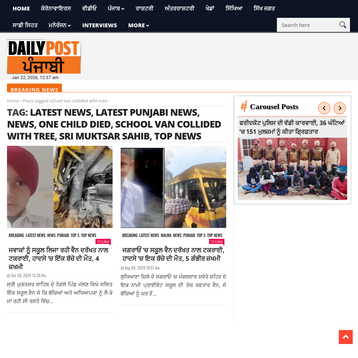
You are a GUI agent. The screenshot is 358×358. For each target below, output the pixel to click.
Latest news (35, 235)
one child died (74, 123)
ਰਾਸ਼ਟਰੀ (144, 8)
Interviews (99, 25)
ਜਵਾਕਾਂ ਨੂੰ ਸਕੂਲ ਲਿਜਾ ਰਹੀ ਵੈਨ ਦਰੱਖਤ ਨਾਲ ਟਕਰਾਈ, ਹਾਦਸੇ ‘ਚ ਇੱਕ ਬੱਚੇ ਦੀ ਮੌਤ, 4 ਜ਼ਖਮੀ (58, 258)
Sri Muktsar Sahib (104, 135)
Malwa (166, 235)
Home (21, 8)
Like (103, 241)
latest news (60, 112)
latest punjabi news (146, 112)
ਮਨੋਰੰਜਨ (57, 25)
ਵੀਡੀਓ (89, 8)
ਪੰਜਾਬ (114, 8)
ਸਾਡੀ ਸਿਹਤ (25, 25)
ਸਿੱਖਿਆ (233, 8)
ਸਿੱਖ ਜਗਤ (264, 8)
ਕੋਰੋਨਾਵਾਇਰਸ (56, 8)
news (20, 123)
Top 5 (75, 235)
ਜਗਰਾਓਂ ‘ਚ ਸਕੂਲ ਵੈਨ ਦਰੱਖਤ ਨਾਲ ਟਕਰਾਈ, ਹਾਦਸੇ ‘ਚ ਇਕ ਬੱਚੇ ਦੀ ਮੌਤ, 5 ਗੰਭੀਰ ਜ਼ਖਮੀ (173, 254)
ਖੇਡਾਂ (210, 8)
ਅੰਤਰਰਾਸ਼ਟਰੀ (179, 8)
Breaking (16, 235)
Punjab (63, 235)
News (51, 235)
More (136, 25)
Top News (88, 235)
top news (177, 135)
